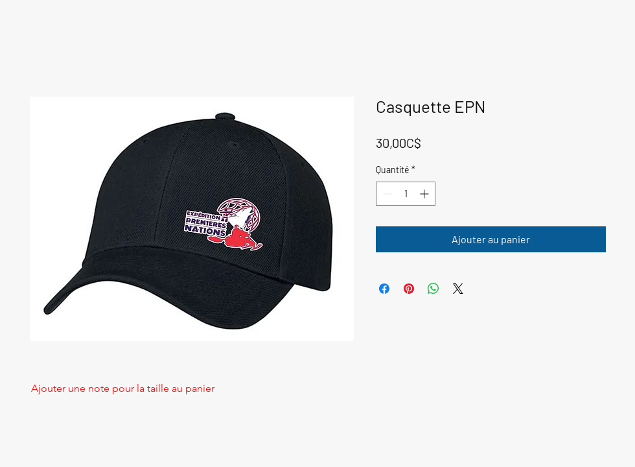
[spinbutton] (405, 193)
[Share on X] (458, 288)
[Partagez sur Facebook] (384, 288)
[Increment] (425, 193)
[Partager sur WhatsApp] (433, 288)
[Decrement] (386, 193)
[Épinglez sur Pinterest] (409, 288)
